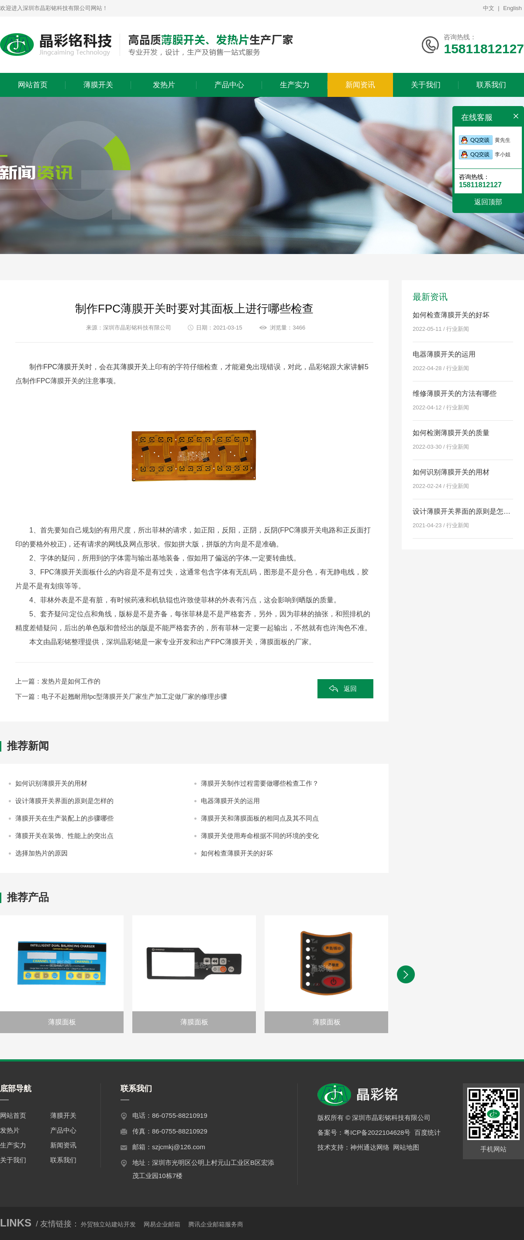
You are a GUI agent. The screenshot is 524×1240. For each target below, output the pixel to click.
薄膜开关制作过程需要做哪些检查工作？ (260, 783)
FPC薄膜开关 (64, 367)
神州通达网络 (370, 1147)
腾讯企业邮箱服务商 (215, 1224)
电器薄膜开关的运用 (230, 800)
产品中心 (63, 1130)
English (512, 8)
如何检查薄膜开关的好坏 (237, 853)
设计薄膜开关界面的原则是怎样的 (64, 800)
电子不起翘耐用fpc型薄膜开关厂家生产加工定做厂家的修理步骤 (134, 696)
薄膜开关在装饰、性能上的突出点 (64, 835)
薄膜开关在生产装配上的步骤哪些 (64, 818)
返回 (350, 688)
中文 (488, 8)
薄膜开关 (134, 367)
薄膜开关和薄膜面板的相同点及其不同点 (260, 818)
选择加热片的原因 (41, 853)
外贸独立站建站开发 (108, 1224)
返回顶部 (488, 202)
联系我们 (63, 1160)
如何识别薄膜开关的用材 (51, 783)
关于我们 (13, 1160)
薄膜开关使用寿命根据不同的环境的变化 (260, 835)
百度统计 (427, 1132)
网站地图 (406, 1147)
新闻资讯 (63, 1145)
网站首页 (13, 1115)
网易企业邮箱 (162, 1224)
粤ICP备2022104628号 (377, 1132)
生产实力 (13, 1145)
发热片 (10, 1130)
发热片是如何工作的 (70, 681)
